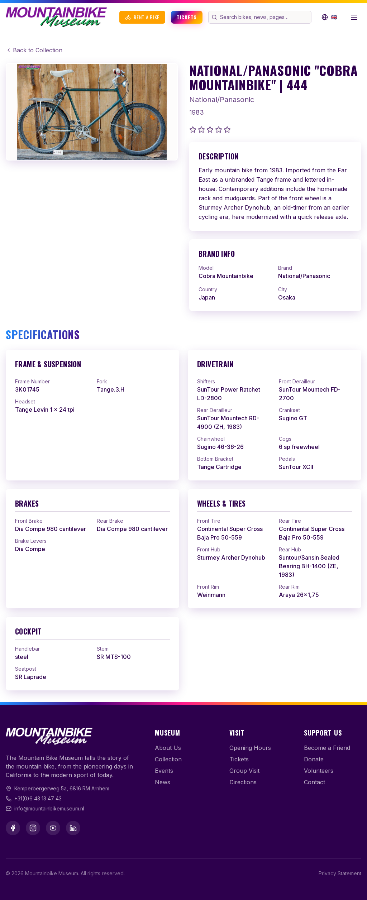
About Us (168, 747)
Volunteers (318, 770)
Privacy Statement (340, 873)
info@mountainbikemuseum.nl (49, 808)
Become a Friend (327, 747)
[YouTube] (53, 828)
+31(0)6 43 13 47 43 (38, 798)
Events (164, 770)
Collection (168, 759)
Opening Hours (250, 747)
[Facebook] (13, 828)
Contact (314, 782)
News (162, 782)
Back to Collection (34, 50)
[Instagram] (33, 828)
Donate (314, 759)
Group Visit (244, 770)
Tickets (187, 17)
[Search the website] (265, 17)
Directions (243, 782)
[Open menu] (354, 17)
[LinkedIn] (73, 828)
